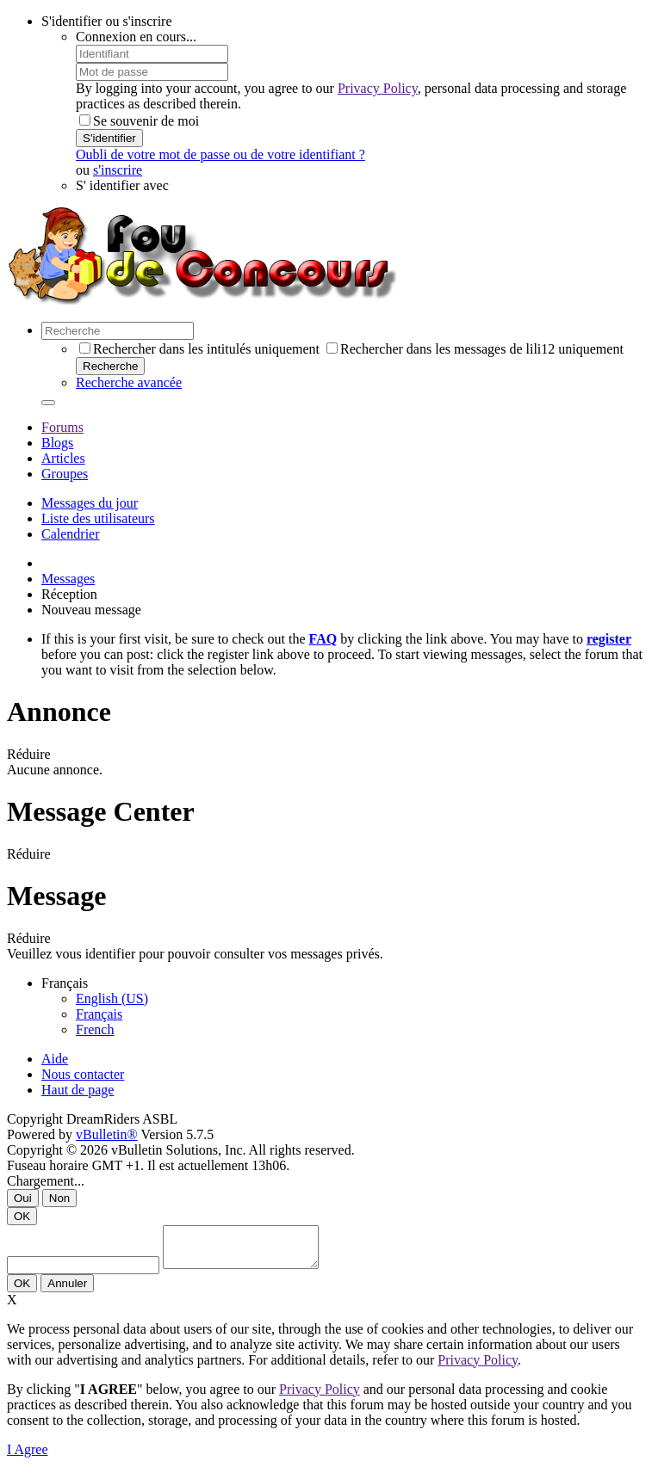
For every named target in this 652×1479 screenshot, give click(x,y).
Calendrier (70, 534)
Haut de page (77, 1089)
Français (99, 1014)
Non (59, 1198)
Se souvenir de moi (139, 121)
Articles (63, 458)
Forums (62, 427)
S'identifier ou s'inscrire (106, 21)
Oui (23, 1198)
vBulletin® (107, 1134)
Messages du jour (89, 503)
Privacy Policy (378, 88)
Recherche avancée (129, 382)
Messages (68, 578)
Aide (54, 1058)
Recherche (110, 366)
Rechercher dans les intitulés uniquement (199, 349)
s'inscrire (117, 170)
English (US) (112, 998)
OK (22, 1216)
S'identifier (109, 138)
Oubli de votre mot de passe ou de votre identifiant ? (220, 154)
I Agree (27, 1457)
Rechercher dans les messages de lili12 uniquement (475, 349)
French (95, 1029)
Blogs (57, 442)
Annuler (67, 1291)
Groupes (64, 473)
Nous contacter (82, 1074)
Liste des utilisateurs (98, 518)
